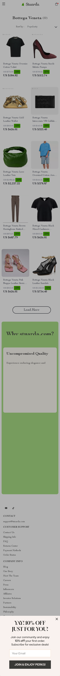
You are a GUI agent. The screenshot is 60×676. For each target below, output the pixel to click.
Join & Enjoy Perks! (30, 664)
